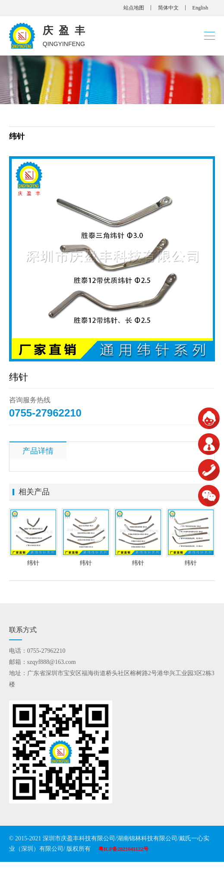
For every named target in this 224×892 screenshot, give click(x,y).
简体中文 (168, 8)
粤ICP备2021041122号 (123, 849)
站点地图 (133, 8)
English (200, 8)
